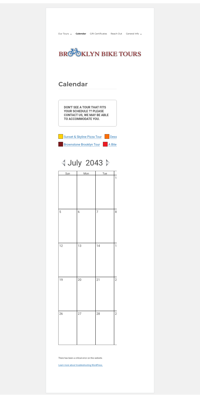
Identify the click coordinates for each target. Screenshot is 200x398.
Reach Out (116, 33)
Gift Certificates (98, 33)
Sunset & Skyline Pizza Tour (83, 137)
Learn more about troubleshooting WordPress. (80, 365)
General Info (132, 33)
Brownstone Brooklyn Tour (82, 144)
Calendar (81, 33)
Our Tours (63, 33)
